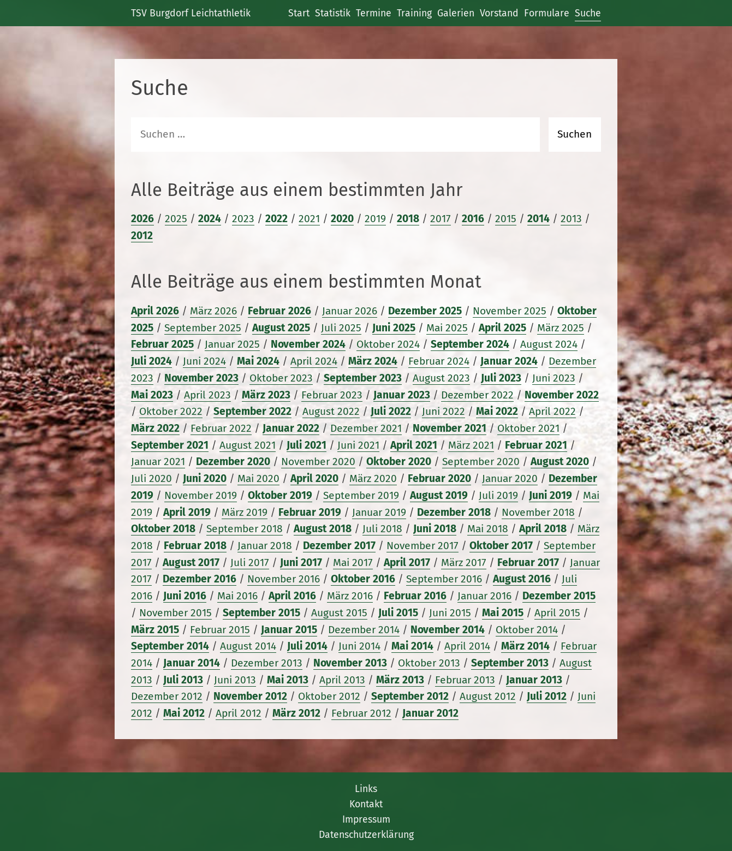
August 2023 (441, 378)
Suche (588, 13)
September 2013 (510, 663)
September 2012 (410, 696)
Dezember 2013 (266, 663)
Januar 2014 (191, 663)
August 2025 (281, 328)
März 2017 (463, 562)
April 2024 (313, 361)
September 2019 (361, 495)
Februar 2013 (465, 680)
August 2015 (339, 612)
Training (414, 13)
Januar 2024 (509, 361)
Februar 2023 (331, 395)
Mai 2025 (447, 328)
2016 (473, 218)
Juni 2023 (553, 378)
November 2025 (509, 311)
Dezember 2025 (425, 311)
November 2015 (175, 612)
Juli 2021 (306, 445)
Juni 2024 (204, 361)
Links (366, 789)
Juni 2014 (359, 646)
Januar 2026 (349, 311)
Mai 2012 (184, 713)
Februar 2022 (221, 428)
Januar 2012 (430, 713)
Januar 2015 (289, 629)
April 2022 (552, 411)
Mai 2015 (502, 612)
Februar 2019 (309, 512)
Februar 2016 (415, 596)
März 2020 (373, 478)
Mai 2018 (487, 528)
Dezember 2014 (364, 629)
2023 (243, 218)
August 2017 (191, 562)
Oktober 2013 (429, 663)
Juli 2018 (382, 528)
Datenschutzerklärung (366, 835)
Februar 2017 (528, 562)
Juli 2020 (151, 478)
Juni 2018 (434, 528)
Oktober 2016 (363, 579)
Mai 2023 (152, 395)
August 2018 (323, 528)
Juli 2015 (398, 612)
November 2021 (449, 428)
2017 (440, 218)
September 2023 (363, 378)
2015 (505, 218)
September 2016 (444, 579)
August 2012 (488, 696)
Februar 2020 (439, 478)
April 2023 (207, 395)
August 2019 (439, 495)
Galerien (455, 13)
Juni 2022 (443, 411)
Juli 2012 (547, 696)
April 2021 (413, 445)
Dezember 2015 (559, 596)
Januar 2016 (484, 596)
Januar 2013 (534, 680)
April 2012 (238, 713)
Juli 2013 (183, 680)
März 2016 (350, 596)
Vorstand (499, 13)
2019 (375, 218)
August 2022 (331, 411)
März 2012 (296, 713)
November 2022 (562, 395)
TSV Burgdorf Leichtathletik (191, 13)
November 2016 (283, 579)
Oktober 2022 (171, 411)
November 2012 (250, 696)
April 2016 (292, 596)
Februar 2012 (361, 713)
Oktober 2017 (501, 545)
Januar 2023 (401, 395)
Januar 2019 (379, 512)
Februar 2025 (162, 344)
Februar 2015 (220, 629)
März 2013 (400, 680)
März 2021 (471, 445)
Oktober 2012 (329, 696)
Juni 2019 (550, 495)
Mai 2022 (497, 411)
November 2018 (538, 512)
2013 (571, 218)
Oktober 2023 (281, 378)
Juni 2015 (450, 612)
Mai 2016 (237, 596)
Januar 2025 (232, 344)
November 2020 (318, 461)
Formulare (546, 13)
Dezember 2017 (339, 545)
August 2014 (248, 646)
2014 (538, 218)
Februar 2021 (536, 445)
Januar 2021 (158, 461)
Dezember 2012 (167, 696)
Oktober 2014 (527, 629)
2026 (142, 218)
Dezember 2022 (477, 395)
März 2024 (372, 361)
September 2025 (202, 328)
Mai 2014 (412, 646)
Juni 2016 (184, 596)
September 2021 (170, 445)
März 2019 (244, 512)
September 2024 (470, 344)
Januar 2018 (264, 545)
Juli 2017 (249, 562)
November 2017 (422, 545)
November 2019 (200, 495)
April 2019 (187, 512)
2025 (176, 218)
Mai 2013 (287, 680)
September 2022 (252, 411)
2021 (309, 218)
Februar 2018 (195, 545)
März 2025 (560, 328)
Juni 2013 (235, 680)
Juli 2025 (341, 328)
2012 (142, 235)
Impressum (366, 819)
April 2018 (543, 528)
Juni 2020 (205, 478)
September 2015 (261, 612)
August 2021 (247, 445)
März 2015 (155, 629)
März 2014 (525, 646)
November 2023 (201, 378)
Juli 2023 (501, 378)
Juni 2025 (393, 328)
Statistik (332, 13)
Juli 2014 (307, 646)
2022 (276, 218)
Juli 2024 (151, 361)
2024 (209, 218)
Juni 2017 (301, 562)
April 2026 (155, 311)
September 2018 (244, 528)
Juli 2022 (391, 411)
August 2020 (560, 461)
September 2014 (170, 646)
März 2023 (266, 395)
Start (299, 13)
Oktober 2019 (280, 495)
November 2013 (350, 663)
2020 (342, 218)
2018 (408, 218)
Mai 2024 (258, 361)
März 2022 (155, 428)
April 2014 (467, 646)
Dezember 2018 (454, 512)
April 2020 (314, 478)
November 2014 (447, 629)
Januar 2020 (510, 478)
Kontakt (366, 804)
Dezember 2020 (233, 461)
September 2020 (481, 461)
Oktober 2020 (398, 461)
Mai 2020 (258, 478)
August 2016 (522, 579)
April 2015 (557, 612)
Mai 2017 (353, 562)
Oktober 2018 (163, 528)
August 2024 (549, 344)
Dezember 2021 (366, 428)
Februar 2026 (279, 311)
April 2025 (502, 328)
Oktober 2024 (388, 344)
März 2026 (213, 311)
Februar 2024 (438, 361)
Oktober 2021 (528, 428)
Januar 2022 (291, 428)
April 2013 (342, 680)
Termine (373, 13)
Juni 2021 (358, 445)
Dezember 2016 (199, 579)
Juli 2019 (498, 495)
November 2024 (308, 344)
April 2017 (407, 562)
